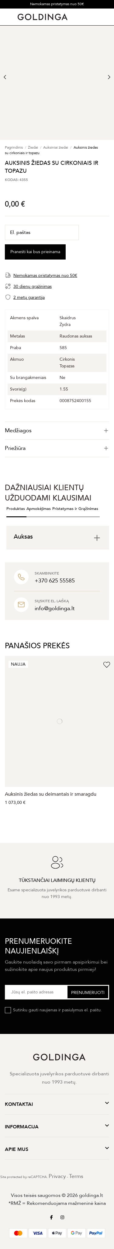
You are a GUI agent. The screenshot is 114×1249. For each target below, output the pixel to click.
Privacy (57, 1176)
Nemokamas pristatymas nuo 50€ (57, 4)
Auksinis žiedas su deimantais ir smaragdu (50, 794)
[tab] (57, 431)
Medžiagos (57, 430)
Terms (76, 1176)
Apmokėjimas (38, 508)
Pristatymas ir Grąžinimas (75, 508)
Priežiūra (57, 448)
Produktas (15, 508)
